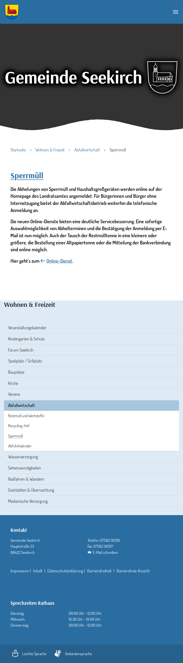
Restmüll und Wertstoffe (26, 415)
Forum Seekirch (20, 350)
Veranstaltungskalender (27, 327)
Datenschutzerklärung (65, 570)
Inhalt (38, 570)
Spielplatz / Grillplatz (25, 360)
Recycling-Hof (19, 425)
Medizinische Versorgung (28, 501)
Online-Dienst (59, 261)
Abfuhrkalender (19, 445)
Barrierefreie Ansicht (133, 570)
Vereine (14, 394)
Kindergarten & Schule (26, 338)
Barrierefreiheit (99, 570)
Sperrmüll (15, 435)
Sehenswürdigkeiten (24, 467)
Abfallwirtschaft (21, 405)
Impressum (19, 570)
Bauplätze (16, 372)
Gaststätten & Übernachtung (31, 490)
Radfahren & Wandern (26, 479)
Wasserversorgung (23, 456)
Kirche (13, 383)
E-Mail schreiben (105, 552)
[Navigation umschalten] (175, 12)
